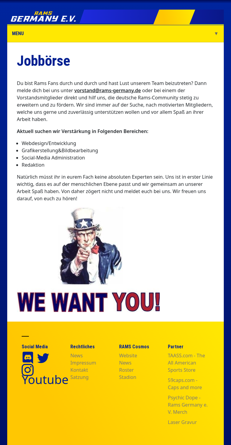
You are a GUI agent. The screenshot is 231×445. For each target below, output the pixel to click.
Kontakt (79, 370)
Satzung (79, 377)
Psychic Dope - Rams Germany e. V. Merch (188, 404)
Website (128, 355)
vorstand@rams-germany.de (107, 90)
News (76, 355)
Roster (126, 370)
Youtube (45, 379)
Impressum (83, 362)
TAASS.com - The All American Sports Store (186, 362)
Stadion (127, 377)
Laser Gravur (182, 422)
